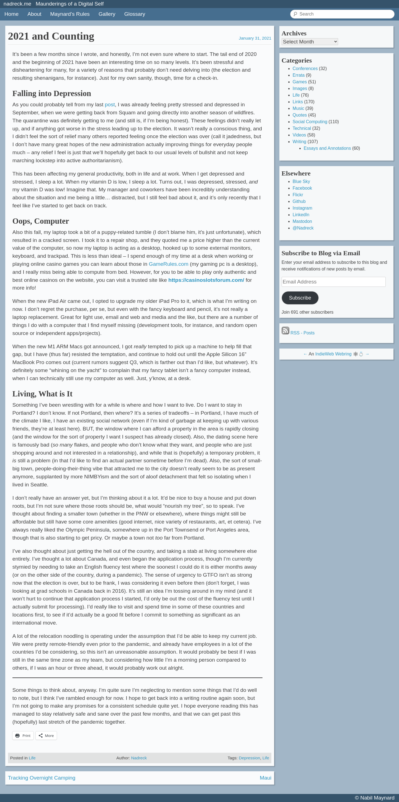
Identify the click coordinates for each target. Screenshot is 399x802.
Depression (249, 757)
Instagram (302, 208)
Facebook (302, 188)
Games (300, 81)
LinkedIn (301, 214)
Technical (302, 128)
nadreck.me (17, 4)
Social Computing (310, 121)
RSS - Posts (298, 333)
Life (32, 757)
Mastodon (302, 221)
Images (300, 88)
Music (298, 108)
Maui (265, 778)
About (34, 14)
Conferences (305, 68)
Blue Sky (301, 181)
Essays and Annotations (327, 148)
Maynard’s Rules (70, 14)
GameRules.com (169, 264)
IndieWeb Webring (333, 354)
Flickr (298, 194)
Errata (299, 75)
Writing (300, 141)
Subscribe (300, 298)
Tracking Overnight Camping (42, 778)
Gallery (107, 14)
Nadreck (139, 757)
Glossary (134, 14)
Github (299, 201)
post (110, 104)
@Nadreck (303, 228)
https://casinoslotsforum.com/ (206, 280)
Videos (299, 135)
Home (11, 14)
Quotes (300, 115)
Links (298, 101)
